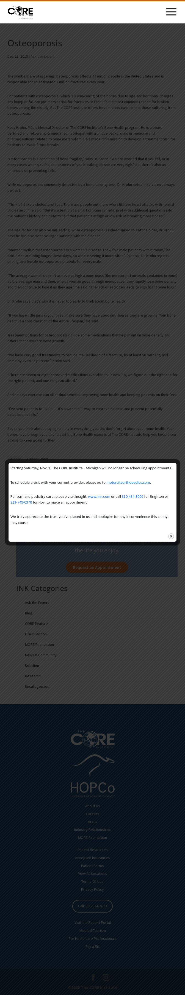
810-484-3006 (132, 496)
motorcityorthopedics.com (128, 482)
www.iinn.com (99, 496)
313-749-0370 (21, 502)
